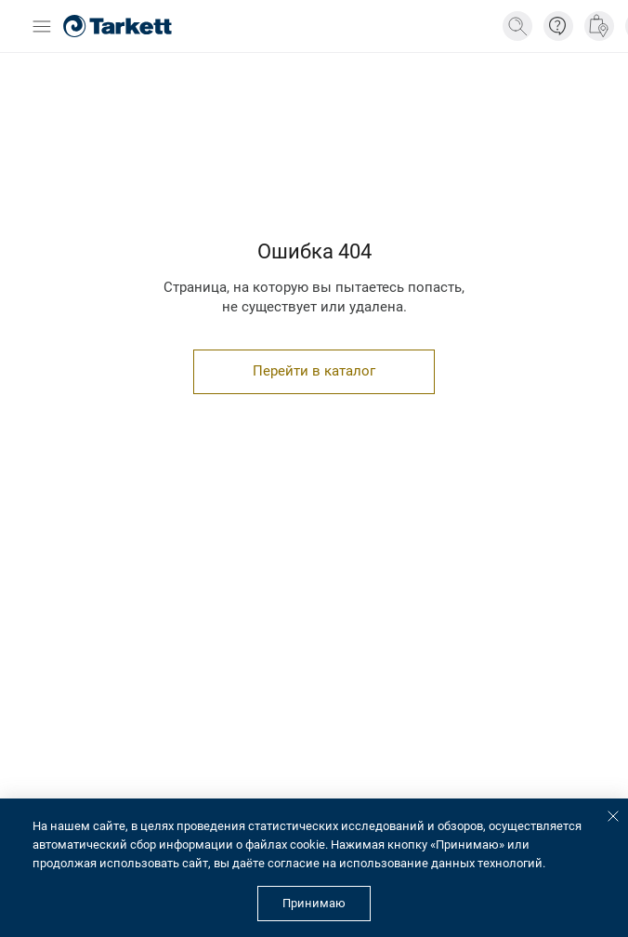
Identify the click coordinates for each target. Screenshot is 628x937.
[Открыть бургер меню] (42, 26)
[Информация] (558, 26)
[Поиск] (517, 26)
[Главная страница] (117, 26)
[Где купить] (599, 26)
